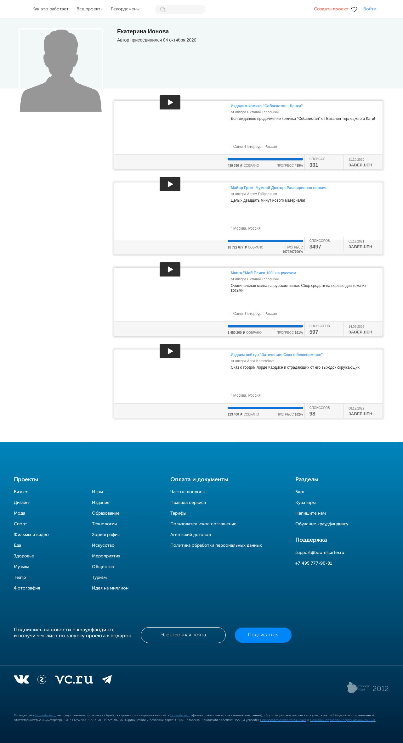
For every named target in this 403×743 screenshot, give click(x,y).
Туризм (99, 577)
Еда (17, 545)
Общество (103, 567)
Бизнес (21, 492)
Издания (100, 502)
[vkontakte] (21, 680)
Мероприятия (106, 556)
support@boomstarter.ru (319, 552)
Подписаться (263, 635)
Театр (20, 577)
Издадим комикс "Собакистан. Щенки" (267, 106)
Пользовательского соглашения (283, 720)
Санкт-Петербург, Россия (254, 146)
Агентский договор (190, 535)
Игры (97, 492)
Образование (106, 513)
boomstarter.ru (45, 715)
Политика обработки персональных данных (216, 545)
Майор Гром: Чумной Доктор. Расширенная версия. (279, 188)
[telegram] (107, 680)
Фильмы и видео (31, 535)
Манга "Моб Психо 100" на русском (263, 273)
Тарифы (178, 513)
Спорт (20, 524)
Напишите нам (310, 513)
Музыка (21, 567)
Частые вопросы (188, 492)
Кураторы (305, 502)
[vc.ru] (74, 680)
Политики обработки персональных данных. (343, 720)
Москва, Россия (246, 228)
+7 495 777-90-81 (313, 563)
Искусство (103, 545)
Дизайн (21, 502)
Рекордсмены (125, 9)
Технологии (104, 524)
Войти (369, 9)
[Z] (41, 680)
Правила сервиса (188, 502)
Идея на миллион (110, 588)
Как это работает (50, 9)
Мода (19, 513)
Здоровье (24, 556)
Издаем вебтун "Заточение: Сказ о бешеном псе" (277, 355)
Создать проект (331, 9)
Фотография (27, 588)
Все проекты (90, 9)
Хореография (106, 535)
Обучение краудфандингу (321, 524)
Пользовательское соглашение (203, 524)
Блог (300, 492)
